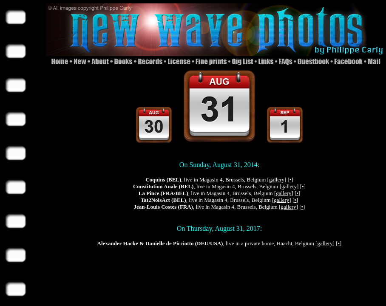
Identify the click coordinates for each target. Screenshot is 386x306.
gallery (276, 179)
